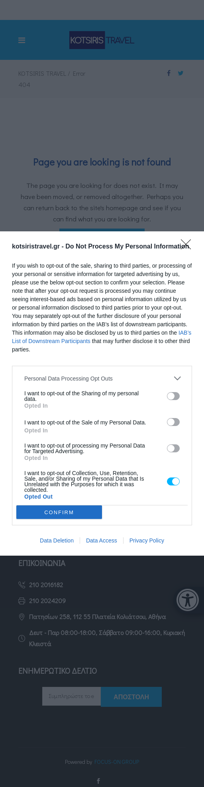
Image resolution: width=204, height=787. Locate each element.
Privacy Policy (146, 540)
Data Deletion (57, 540)
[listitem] (102, 378)
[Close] (188, 246)
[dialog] (102, 393)
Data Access (101, 540)
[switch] (173, 396)
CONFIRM (59, 512)
